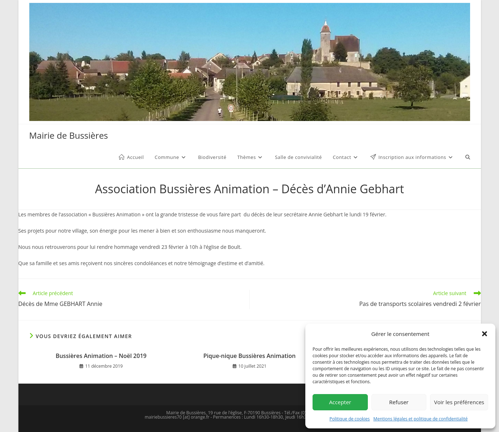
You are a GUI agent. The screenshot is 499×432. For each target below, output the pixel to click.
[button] (484, 333)
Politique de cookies (350, 419)
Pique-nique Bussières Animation (249, 356)
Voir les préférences (459, 402)
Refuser (399, 402)
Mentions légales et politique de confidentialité (420, 419)
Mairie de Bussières (68, 135)
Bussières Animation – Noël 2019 (101, 356)
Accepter (340, 402)
